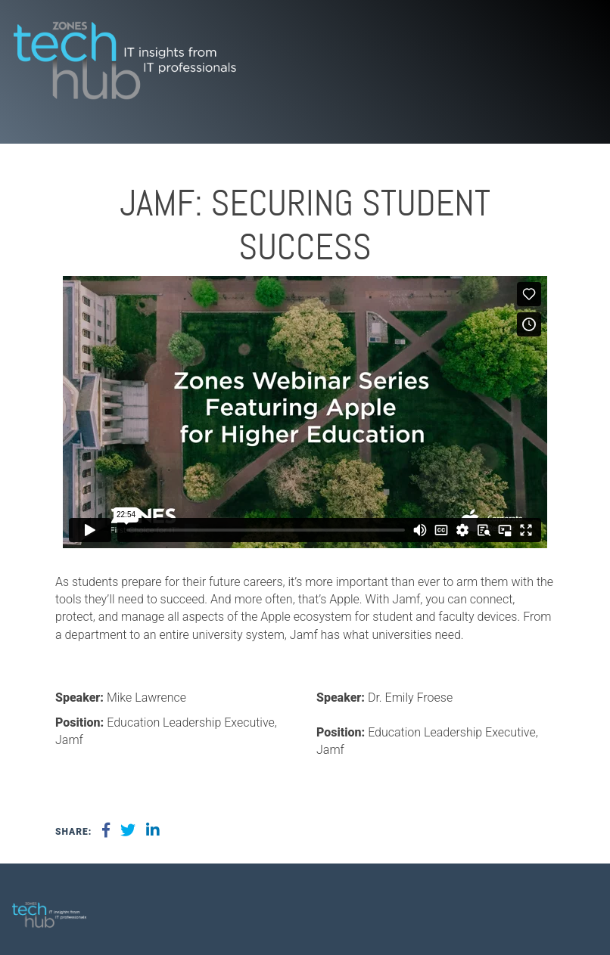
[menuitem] (576, 908)
